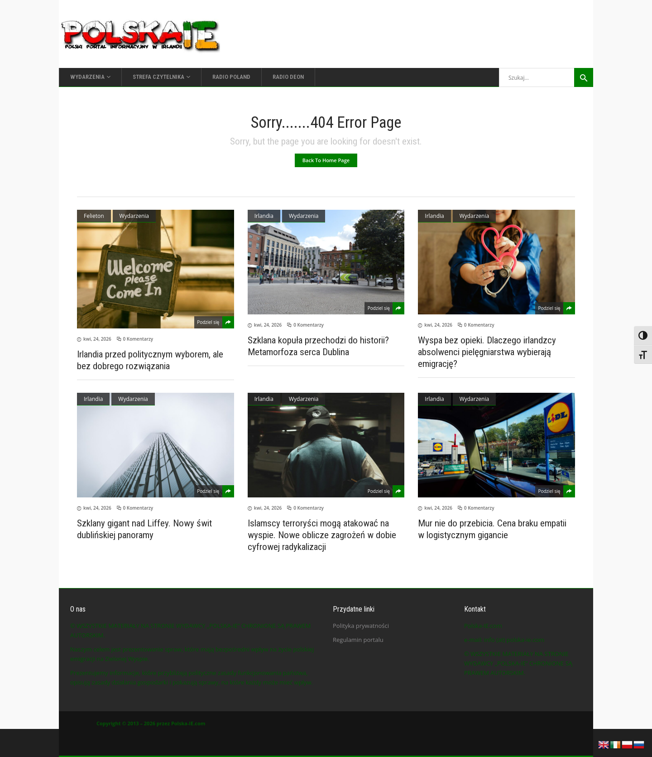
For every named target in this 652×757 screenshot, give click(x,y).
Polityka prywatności (361, 626)
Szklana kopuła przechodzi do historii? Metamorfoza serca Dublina (318, 346)
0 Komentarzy (138, 339)
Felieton (94, 216)
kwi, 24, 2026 (97, 339)
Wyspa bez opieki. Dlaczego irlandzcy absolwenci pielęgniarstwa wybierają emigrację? (487, 352)
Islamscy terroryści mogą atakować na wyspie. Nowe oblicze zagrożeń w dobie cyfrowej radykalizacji (322, 535)
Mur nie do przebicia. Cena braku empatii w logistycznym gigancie (492, 529)
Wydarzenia (134, 216)
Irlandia (263, 216)
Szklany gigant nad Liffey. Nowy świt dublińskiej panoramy (144, 529)
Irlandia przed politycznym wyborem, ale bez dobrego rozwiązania (150, 360)
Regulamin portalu (358, 640)
